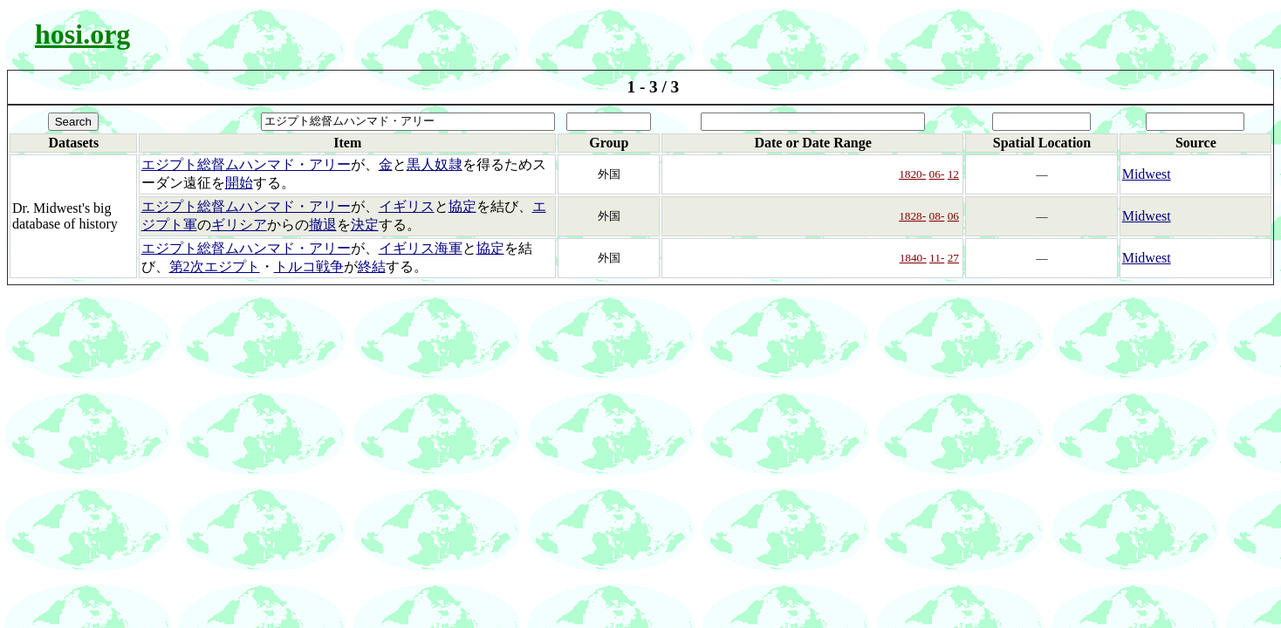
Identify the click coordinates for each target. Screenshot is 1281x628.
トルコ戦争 (309, 266)
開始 (239, 182)
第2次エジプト (214, 266)
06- (937, 174)
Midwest (1146, 174)
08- (937, 215)
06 (953, 215)
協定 (462, 206)
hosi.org (82, 34)
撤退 (323, 224)
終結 (372, 266)
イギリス (407, 206)
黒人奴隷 (434, 164)
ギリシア (239, 224)
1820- (912, 174)
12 (953, 174)
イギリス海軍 (420, 248)
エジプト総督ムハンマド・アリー (246, 164)
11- (936, 257)
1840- (913, 257)
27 (953, 257)
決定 (365, 224)
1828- (912, 215)
